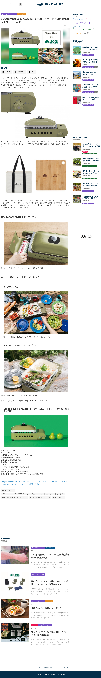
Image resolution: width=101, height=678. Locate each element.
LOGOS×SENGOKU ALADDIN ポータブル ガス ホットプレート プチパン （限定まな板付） (33, 494)
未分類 (86, 33)
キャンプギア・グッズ (9, 14)
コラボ (48, 497)
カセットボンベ (37, 497)
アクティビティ (79, 19)
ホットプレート (59, 497)
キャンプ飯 (21, 14)
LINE (33, 72)
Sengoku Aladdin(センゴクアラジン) (15, 497)
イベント (90, 19)
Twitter (7, 72)
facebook (20, 72)
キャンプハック (79, 26)
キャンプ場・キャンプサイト (83, 29)
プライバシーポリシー (62, 667)
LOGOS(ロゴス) (8, 490)
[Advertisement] (35, 517)
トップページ (36, 667)
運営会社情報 (47, 667)
